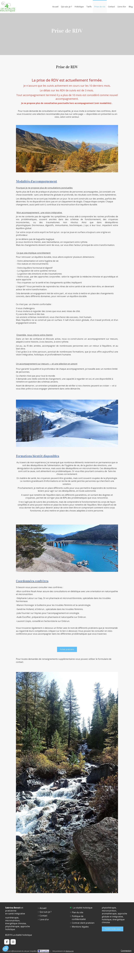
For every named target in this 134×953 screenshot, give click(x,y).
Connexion (126, 950)
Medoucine (70, 951)
